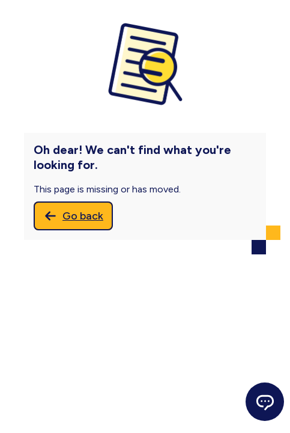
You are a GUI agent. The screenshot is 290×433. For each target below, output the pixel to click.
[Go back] (73, 215)
